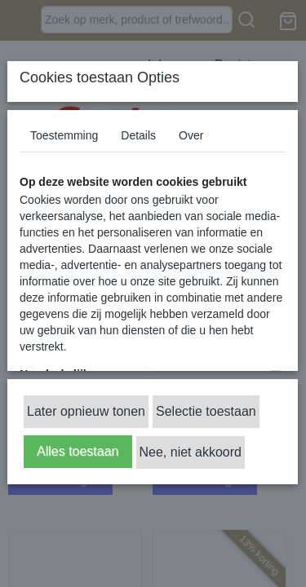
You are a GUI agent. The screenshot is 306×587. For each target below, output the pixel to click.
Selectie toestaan (206, 411)
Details (138, 135)
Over (191, 135)
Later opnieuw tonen (86, 411)
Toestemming (64, 135)
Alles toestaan (78, 451)
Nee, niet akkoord (191, 452)
